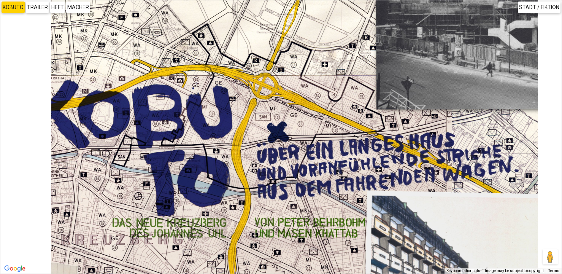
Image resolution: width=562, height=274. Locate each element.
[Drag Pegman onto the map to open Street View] (550, 256)
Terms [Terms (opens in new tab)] (553, 271)
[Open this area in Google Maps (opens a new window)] (14, 269)
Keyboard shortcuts (463, 271)
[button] (437, 205)
